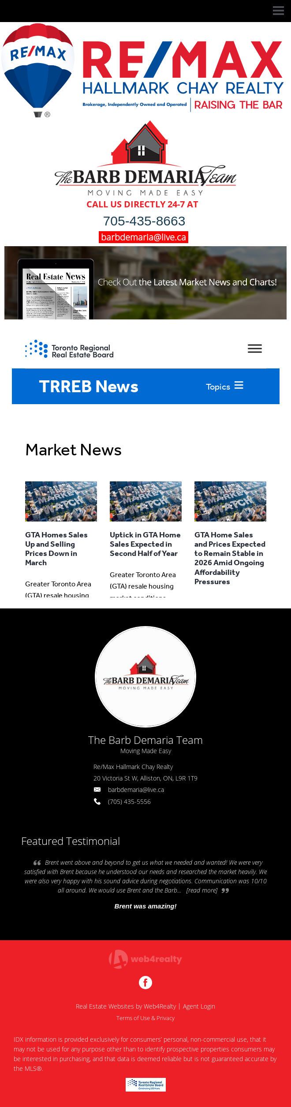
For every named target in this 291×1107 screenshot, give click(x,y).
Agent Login (199, 1006)
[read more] (202, 890)
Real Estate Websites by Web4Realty (126, 1006)
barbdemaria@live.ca (136, 789)
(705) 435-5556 (129, 801)
